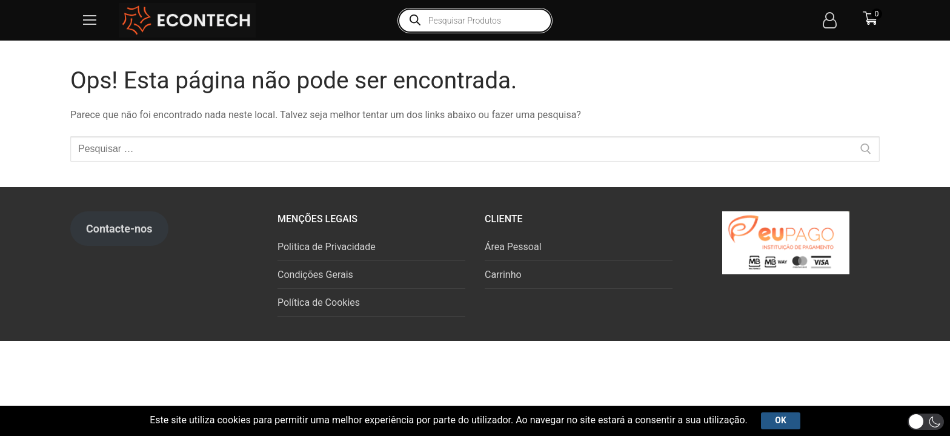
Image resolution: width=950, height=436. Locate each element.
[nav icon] (89, 20)
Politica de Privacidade (326, 247)
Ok (780, 420)
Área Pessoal (513, 247)
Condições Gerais (315, 274)
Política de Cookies (318, 302)
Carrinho (503, 274)
